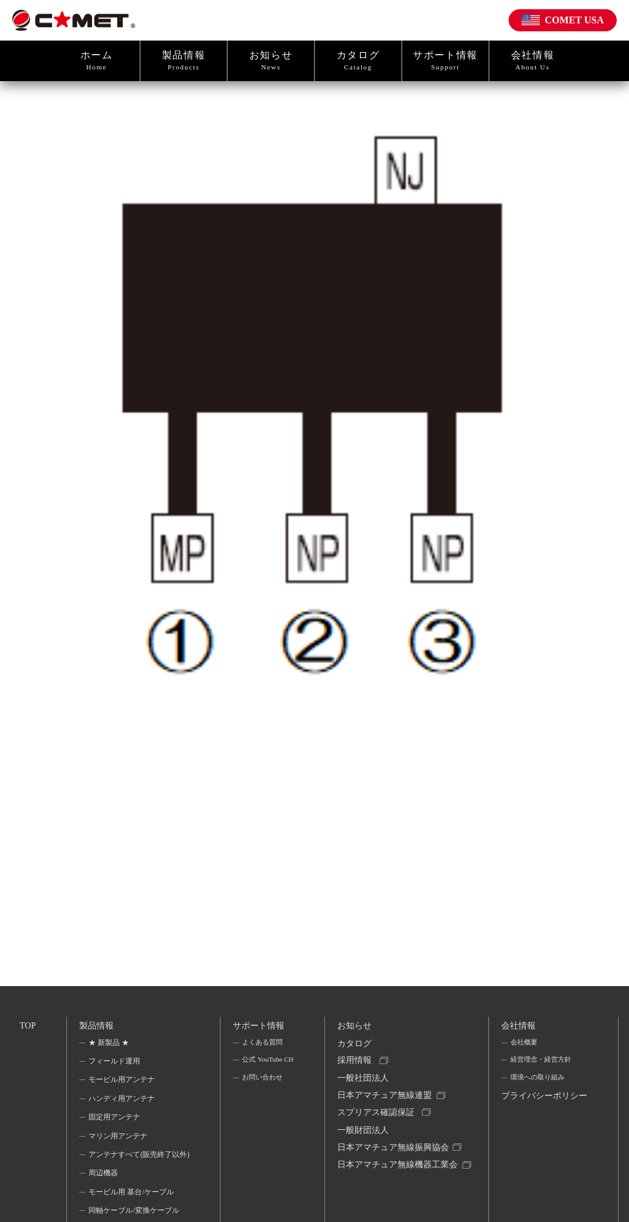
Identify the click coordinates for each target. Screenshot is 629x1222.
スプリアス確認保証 (377, 1123)
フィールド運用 (115, 1064)
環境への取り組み (538, 1083)
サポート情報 (445, 61)
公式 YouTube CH (262, 1072)
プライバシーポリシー (541, 1112)
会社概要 (524, 1045)
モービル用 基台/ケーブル (132, 1211)
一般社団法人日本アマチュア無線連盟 (385, 1095)
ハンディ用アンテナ (123, 1101)
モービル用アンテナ (123, 1083)
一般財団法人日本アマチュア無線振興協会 (394, 1151)
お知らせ (271, 61)
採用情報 (355, 1066)
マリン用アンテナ (119, 1139)
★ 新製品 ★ (110, 1045)
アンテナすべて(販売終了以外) (135, 1165)
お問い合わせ (263, 1099)
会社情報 (533, 61)
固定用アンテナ (115, 1120)
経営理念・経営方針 (542, 1064)
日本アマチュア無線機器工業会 (394, 1188)
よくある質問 (263, 1045)
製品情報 (184, 61)
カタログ (358, 61)
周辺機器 (104, 1192)
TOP (28, 1026)
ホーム (96, 61)
